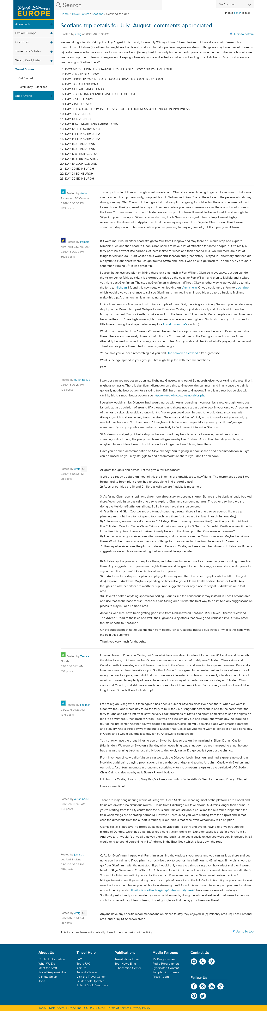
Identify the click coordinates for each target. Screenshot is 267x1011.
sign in (237, 12)
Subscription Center (128, 968)
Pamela (84, 242)
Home (64, 14)
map (211, 961)
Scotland (98, 14)
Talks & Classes (87, 972)
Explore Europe (25, 33)
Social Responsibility (52, 972)
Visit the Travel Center (91, 977)
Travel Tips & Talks (28, 51)
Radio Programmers (166, 964)
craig (78, 34)
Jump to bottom (243, 34)
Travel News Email (127, 959)
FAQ (79, 959)
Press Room (160, 977)
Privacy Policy (141, 1008)
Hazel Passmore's (175, 324)
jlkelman (85, 705)
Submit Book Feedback (92, 985)
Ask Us (81, 968)
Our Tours (22, 42)
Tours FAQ (83, 964)
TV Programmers (164, 959)
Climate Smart (47, 977)
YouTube (211, 986)
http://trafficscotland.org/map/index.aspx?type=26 (162, 890)
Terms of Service (118, 1008)
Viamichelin (189, 288)
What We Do (46, 964)
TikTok (220, 986)
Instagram (202, 986)
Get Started (25, 78)
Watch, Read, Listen (28, 60)
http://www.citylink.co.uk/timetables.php (180, 395)
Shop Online (23, 96)
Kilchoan (121, 288)
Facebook (193, 986)
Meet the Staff (47, 968)
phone (202, 961)
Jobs (41, 981)
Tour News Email (126, 964)
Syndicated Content (165, 968)
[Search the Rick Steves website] (108, 5)
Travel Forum (80, 14)
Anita (83, 193)
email (193, 961)
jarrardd (79, 854)
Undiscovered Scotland (182, 353)
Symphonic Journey (165, 972)
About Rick (22, 24)
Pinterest (193, 996)
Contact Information (51, 959)
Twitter (202, 996)
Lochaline (242, 288)
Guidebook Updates (90, 981)
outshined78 (82, 380)
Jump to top (245, 931)
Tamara (84, 656)
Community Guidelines (32, 87)
